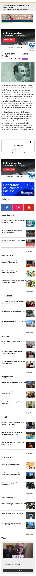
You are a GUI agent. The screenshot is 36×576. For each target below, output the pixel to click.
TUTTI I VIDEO (18, 570)
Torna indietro (18, 150)
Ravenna (4, 59)
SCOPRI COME (9, 40)
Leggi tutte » (30, 251)
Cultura (24, 59)
